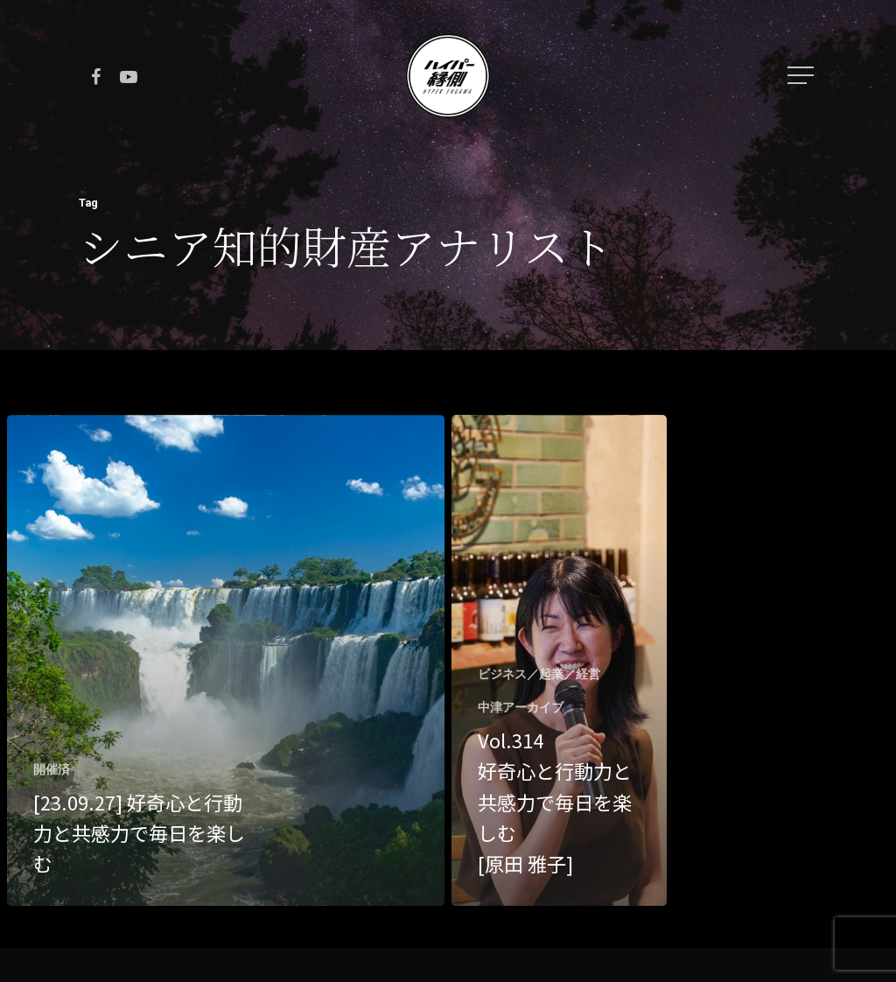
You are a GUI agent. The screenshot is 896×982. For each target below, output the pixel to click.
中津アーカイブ (521, 707)
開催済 (51, 769)
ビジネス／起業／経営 (539, 674)
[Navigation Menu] (802, 75)
